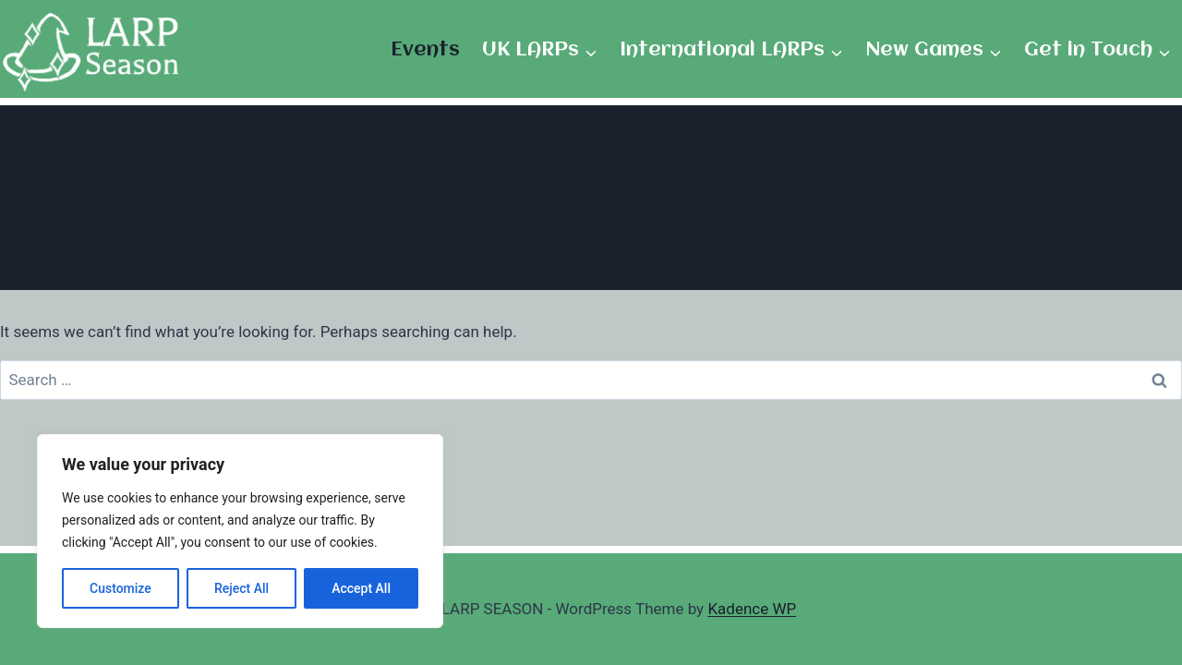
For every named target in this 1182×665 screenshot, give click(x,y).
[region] (240, 531)
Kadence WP (751, 608)
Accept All (361, 588)
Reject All (241, 588)
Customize (120, 588)
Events (425, 50)
